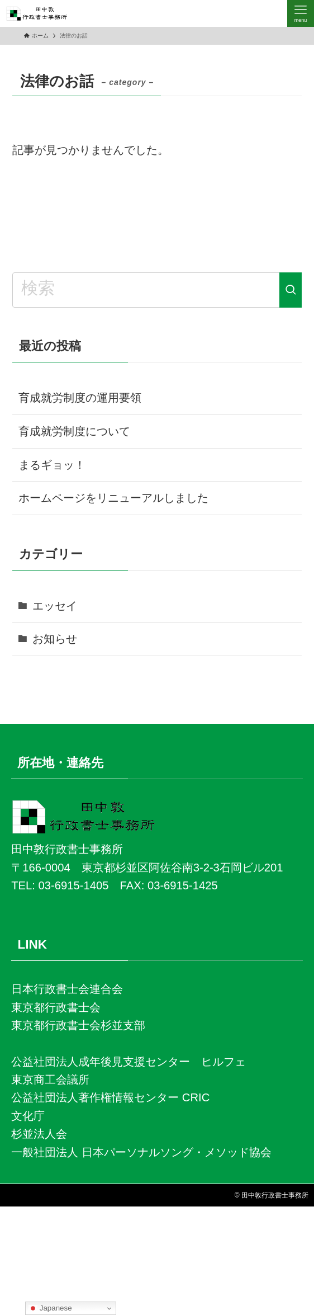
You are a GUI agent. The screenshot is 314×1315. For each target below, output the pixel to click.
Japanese (50, 1308)
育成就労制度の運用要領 (79, 398)
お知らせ (54, 639)
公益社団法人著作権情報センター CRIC (110, 1097)
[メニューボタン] (300, 13)
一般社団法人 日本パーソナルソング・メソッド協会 (141, 1152)
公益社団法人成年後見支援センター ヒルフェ (128, 1061)
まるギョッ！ (53, 465)
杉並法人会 (39, 1134)
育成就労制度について (74, 431)
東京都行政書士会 (56, 1007)
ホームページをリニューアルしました (113, 498)
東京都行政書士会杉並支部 (78, 1025)
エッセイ (54, 606)
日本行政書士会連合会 (67, 989)
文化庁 (28, 1116)
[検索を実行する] (290, 289)
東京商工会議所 (50, 1079)
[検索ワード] (156, 289)
